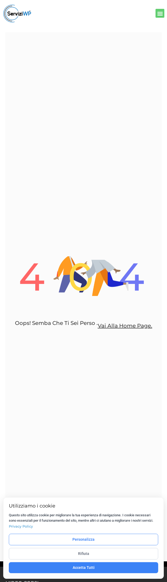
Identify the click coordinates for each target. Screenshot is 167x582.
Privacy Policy (21, 526)
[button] (160, 13)
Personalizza (83, 539)
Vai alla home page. (125, 325)
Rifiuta (83, 553)
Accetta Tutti (84, 567)
